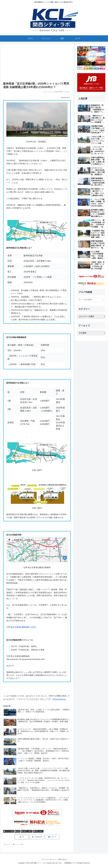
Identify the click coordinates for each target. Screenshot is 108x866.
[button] (103, 299)
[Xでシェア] (23, 837)
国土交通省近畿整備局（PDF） (24, 627)
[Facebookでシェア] (36, 837)
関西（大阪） (38, 831)
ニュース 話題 (8, 831)
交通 (17, 831)
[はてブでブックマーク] (50, 837)
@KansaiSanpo (59, 699)
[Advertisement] (37, 64)
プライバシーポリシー (48, 859)
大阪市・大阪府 (26, 831)
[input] (91, 299)
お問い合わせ (62, 859)
